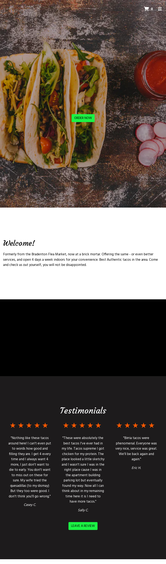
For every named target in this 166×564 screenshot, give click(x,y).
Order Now (83, 118)
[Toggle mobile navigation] (159, 9)
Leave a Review (83, 526)
